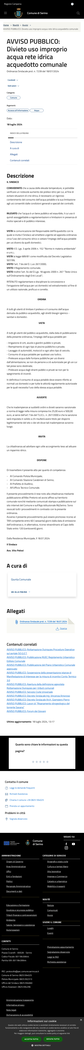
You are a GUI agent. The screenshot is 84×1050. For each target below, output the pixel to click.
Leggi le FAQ (53, 957)
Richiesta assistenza (56, 962)
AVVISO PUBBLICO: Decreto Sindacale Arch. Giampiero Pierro (38, 699)
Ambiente (10, 920)
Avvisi (25, 25)
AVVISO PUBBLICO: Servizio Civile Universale (30, 692)
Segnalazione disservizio (58, 952)
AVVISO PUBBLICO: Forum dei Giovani (26, 711)
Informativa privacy (15, 1005)
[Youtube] (73, 844)
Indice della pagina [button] (19, 133)
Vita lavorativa (54, 871)
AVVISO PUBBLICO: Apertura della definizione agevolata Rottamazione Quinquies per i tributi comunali (35, 686)
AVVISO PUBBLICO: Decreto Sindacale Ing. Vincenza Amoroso (38, 696)
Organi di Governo (14, 861)
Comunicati (52, 910)
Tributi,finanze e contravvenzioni (21, 915)
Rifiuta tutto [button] (52, 1039)
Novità (16, 25)
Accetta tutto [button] (31, 1039)
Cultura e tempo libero (57, 866)
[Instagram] (66, 848)
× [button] (81, 1020)
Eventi (50, 933)
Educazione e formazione (17, 905)
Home (6, 25)
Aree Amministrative (16, 866)
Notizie (50, 905)
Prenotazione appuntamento (60, 947)
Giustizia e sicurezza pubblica (19, 910)
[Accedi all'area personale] (72, 4)
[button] (42, 1045)
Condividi (13, 80)
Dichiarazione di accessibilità (19, 1015)
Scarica (61, 628)
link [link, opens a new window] (68, 1033)
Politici (9, 881)
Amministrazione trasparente (20, 1000)
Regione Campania (12, 4)
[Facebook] (66, 844)
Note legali (11, 1010)
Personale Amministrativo (18, 886)
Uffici (8, 871)
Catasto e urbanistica (57, 881)
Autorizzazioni (13, 930)
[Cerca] (78, 13)
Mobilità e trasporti (56, 886)
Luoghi (50, 928)
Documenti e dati (14, 891)
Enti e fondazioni (14, 876)
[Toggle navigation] (5, 13)
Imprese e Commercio (57, 876)
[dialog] (42, 1033)
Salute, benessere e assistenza (20, 925)
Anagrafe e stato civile (57, 861)
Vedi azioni (14, 86)
